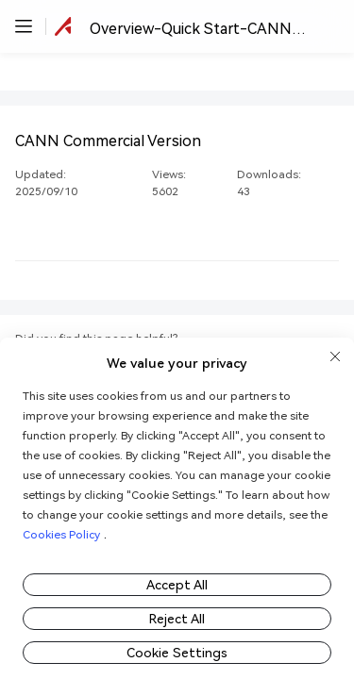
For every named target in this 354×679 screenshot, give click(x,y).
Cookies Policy (61, 534)
